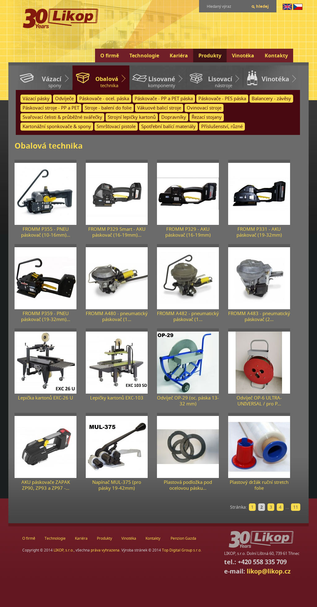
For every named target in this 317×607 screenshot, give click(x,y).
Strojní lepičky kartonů (132, 117)
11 (295, 507)
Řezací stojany (207, 117)
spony (38, 81)
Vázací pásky (36, 98)
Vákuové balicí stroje (159, 108)
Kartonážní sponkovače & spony (57, 126)
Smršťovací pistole (116, 126)
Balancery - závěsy (271, 98)
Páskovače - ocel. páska (104, 98)
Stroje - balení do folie (108, 108)
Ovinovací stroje (204, 108)
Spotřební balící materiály (168, 126)
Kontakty (276, 55)
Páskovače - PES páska (222, 98)
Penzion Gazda (183, 538)
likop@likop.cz (269, 571)
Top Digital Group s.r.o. (182, 550)
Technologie (144, 55)
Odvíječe (64, 98)
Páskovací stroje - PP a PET (51, 108)
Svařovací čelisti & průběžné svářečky (62, 117)
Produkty (209, 55)
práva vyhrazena (105, 550)
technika (95, 81)
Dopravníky (173, 117)
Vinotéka (243, 55)
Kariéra (179, 55)
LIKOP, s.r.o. (64, 550)
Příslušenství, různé (222, 126)
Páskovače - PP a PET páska (164, 98)
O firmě (109, 55)
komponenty (152, 81)
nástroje (209, 81)
